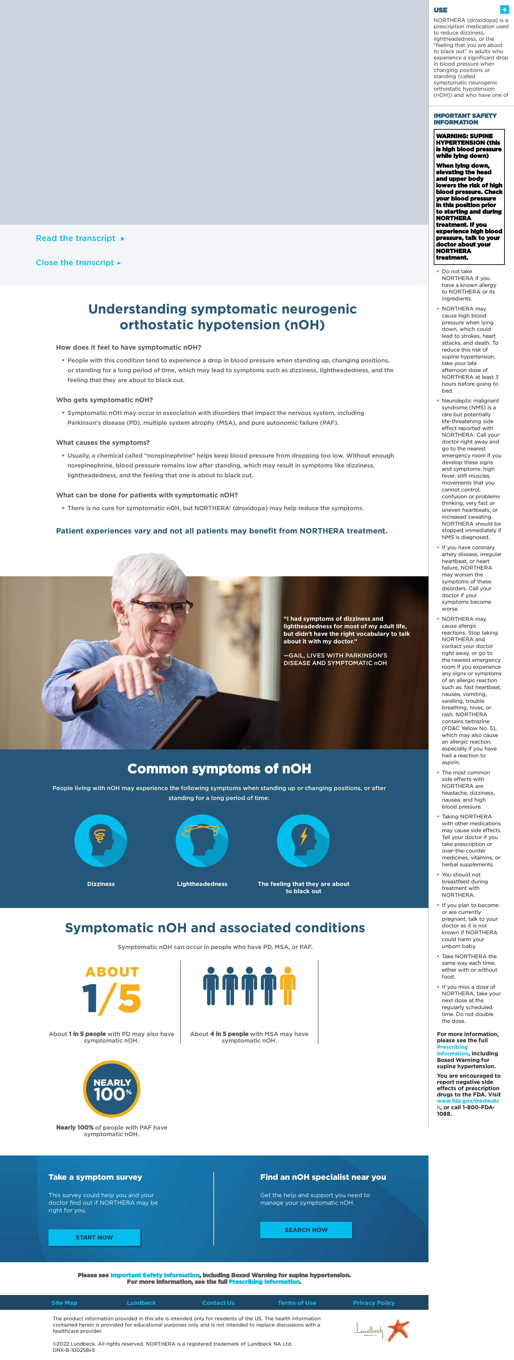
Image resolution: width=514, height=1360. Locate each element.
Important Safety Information (154, 1275)
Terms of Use (297, 1302)
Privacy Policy (374, 1302)
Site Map (64, 1302)
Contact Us (218, 1302)
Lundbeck (141, 1302)
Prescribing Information (264, 1282)
